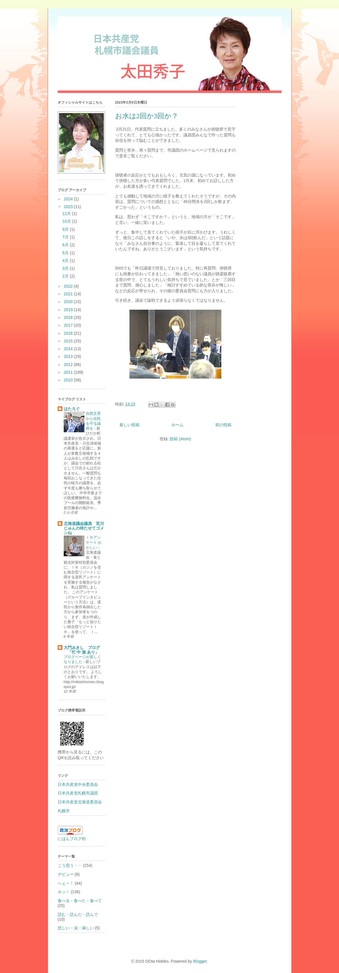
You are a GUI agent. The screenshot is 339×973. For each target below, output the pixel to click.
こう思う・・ (70, 865)
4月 (66, 260)
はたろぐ (72, 408)
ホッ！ (64, 891)
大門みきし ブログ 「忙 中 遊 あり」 (82, 649)
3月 (66, 268)
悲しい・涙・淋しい (76, 928)
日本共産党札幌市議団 (78, 793)
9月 (66, 229)
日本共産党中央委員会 (78, 784)
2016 (69, 333)
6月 (66, 245)
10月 (67, 221)
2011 (69, 372)
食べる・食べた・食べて (80, 900)
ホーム (177, 424)
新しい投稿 (129, 424)
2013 (69, 356)
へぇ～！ (66, 883)
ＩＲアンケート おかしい (94, 542)
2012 (69, 364)
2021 (69, 294)
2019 (69, 309)
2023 (69, 206)
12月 (67, 213)
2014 (69, 348)
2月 (66, 276)
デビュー (66, 874)
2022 (69, 286)
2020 (69, 301)
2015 (69, 341)
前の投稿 (223, 424)
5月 (66, 253)
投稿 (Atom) (180, 439)
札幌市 (64, 811)
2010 (69, 380)
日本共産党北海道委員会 (80, 802)
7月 (66, 237)
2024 (69, 199)
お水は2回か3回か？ (146, 116)
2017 (69, 325)
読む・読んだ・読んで (78, 914)
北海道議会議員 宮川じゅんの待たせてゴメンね (84, 528)
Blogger (200, 961)
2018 (69, 317)
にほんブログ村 (72, 838)
